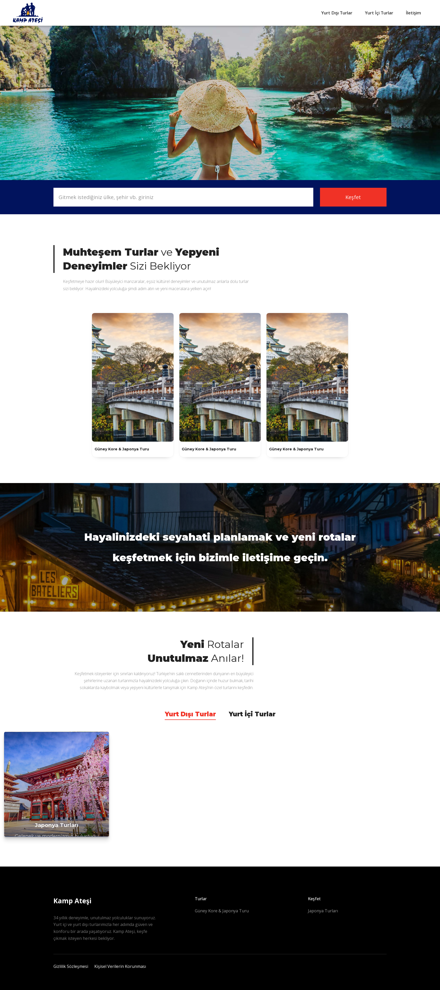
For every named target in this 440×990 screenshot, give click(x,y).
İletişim (413, 13)
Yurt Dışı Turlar (336, 13)
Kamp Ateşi (72, 900)
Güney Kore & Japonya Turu (222, 911)
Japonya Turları (323, 911)
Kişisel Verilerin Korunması (120, 966)
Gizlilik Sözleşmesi (70, 966)
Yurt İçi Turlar (379, 13)
